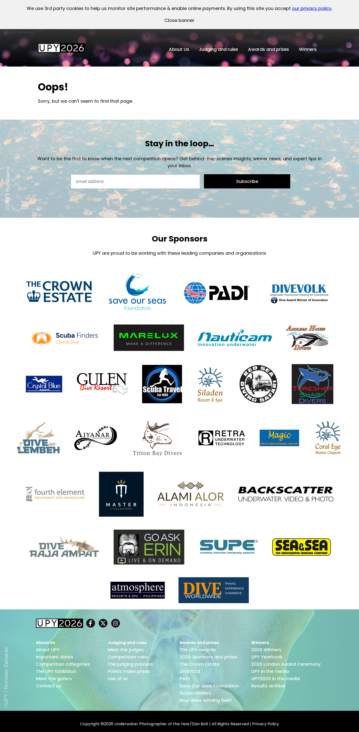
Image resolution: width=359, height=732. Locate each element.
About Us (179, 49)
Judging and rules (218, 49)
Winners (308, 49)
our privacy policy (312, 8)
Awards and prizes (268, 49)
